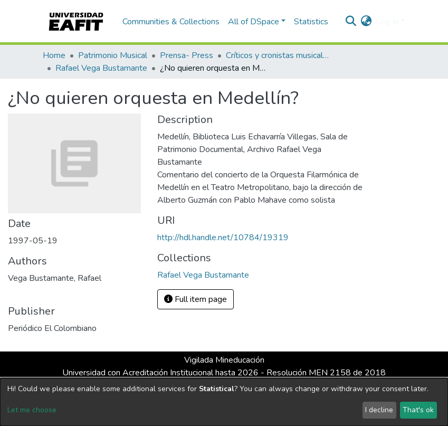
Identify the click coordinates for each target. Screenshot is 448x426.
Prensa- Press (186, 55)
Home (54, 55)
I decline (379, 410)
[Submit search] (350, 21)
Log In (387, 21)
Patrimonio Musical (112, 55)
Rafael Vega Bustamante (101, 68)
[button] (366, 21)
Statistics (311, 21)
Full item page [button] (195, 299)
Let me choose (31, 410)
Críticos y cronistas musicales (278, 55)
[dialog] (224, 402)
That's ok (418, 410)
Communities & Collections (171, 21)
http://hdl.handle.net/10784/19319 (223, 237)
